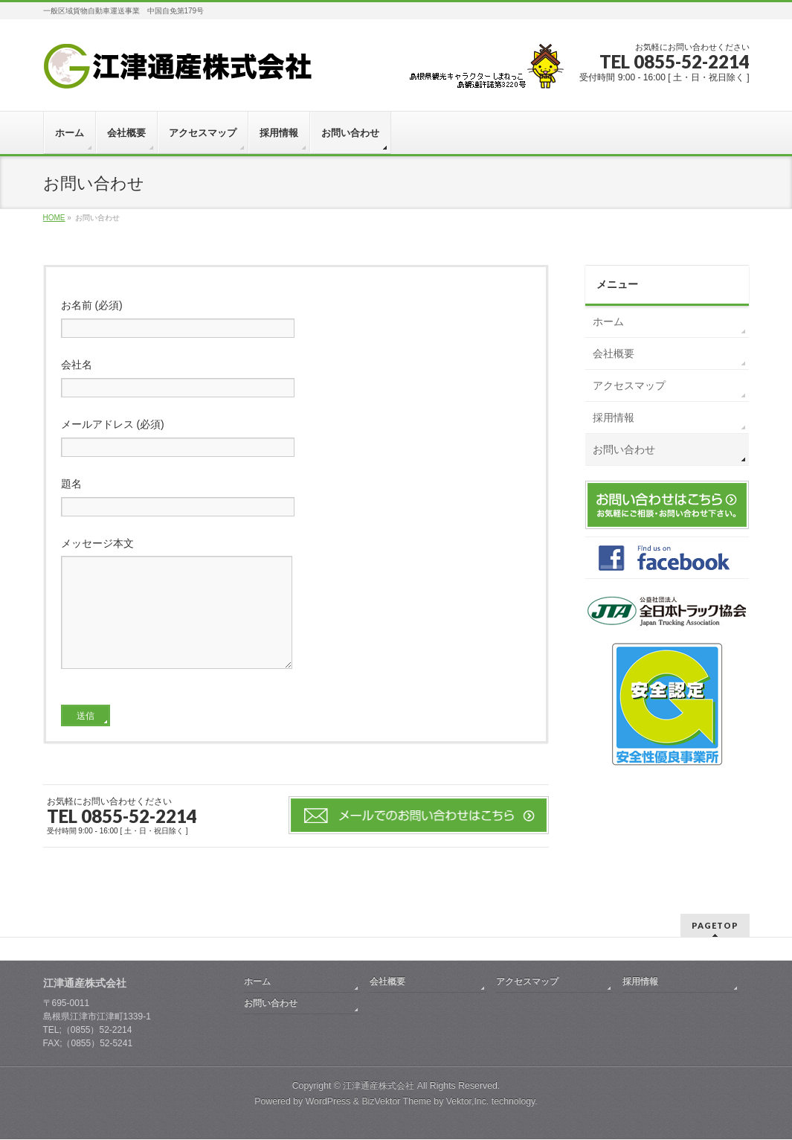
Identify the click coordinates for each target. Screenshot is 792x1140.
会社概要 (613, 353)
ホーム (608, 321)
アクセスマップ (629, 385)
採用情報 (613, 417)
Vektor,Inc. (467, 1102)
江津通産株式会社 (378, 1086)
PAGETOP (715, 926)
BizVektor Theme (396, 1102)
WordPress (328, 1102)
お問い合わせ (624, 449)
